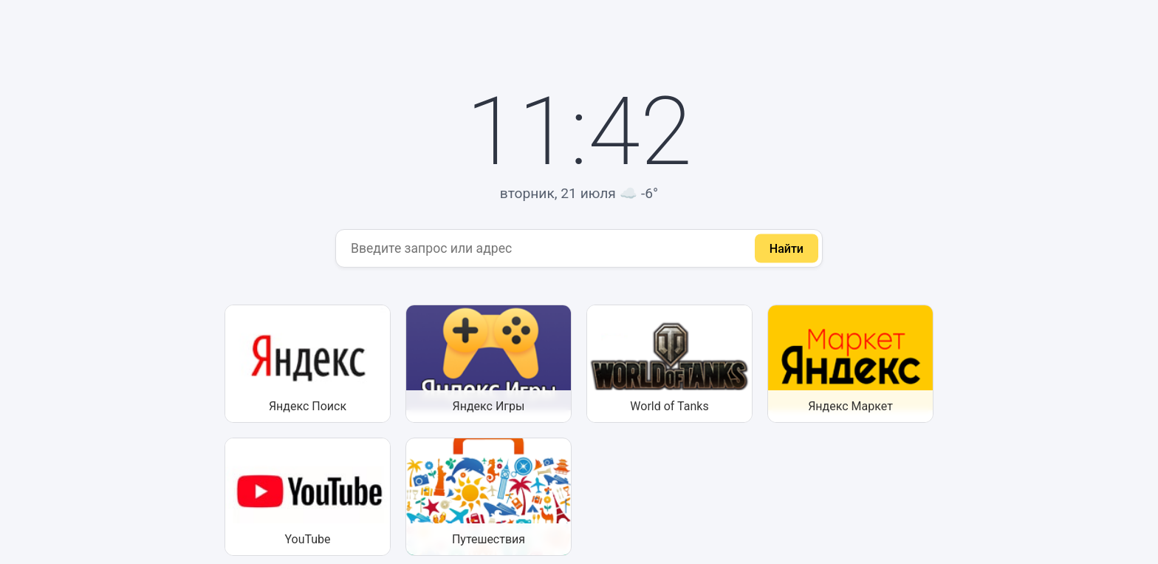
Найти (787, 248)
